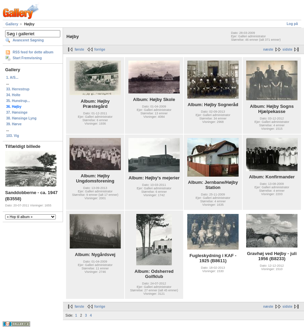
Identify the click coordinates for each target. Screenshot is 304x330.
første (79, 49)
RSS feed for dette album (33, 52)
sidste (287, 49)
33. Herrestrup (17, 89)
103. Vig (12, 136)
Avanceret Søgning (28, 40)
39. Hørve (14, 124)
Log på (292, 24)
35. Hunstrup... (18, 101)
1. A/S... (12, 77)
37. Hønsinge (16, 112)
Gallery (11, 24)
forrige (99, 49)
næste (268, 49)
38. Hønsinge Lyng (21, 118)
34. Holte (13, 95)
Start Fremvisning (27, 58)
